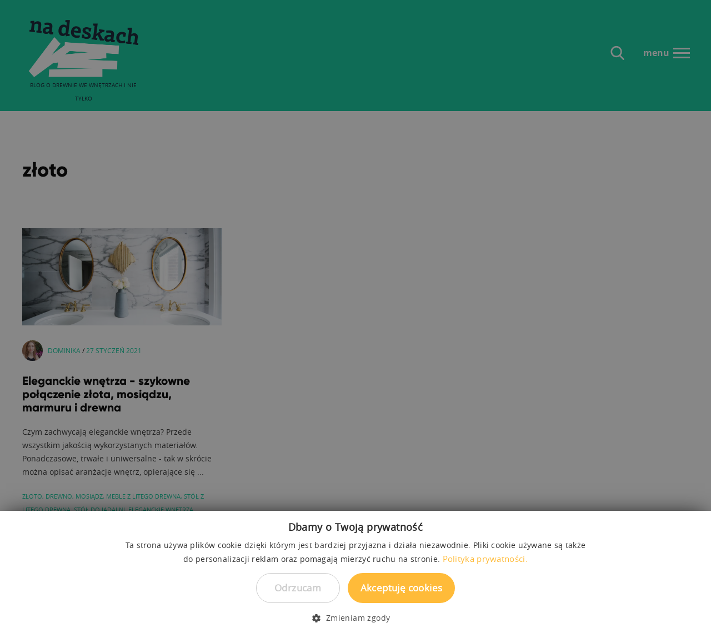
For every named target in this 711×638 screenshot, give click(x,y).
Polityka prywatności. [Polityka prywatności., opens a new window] (485, 558)
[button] (355, 618)
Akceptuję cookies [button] (401, 587)
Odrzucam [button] (297, 587)
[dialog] (355, 319)
